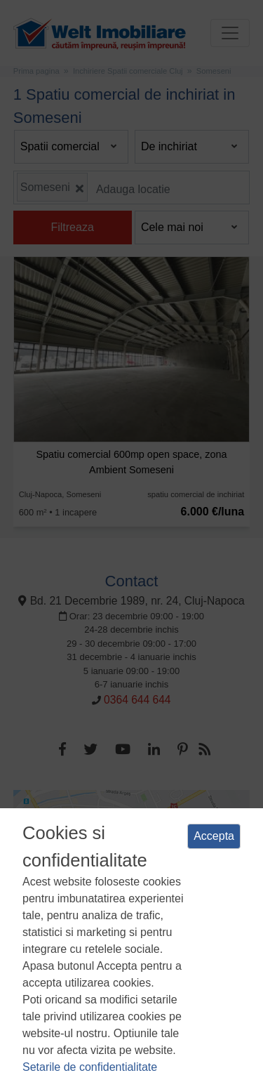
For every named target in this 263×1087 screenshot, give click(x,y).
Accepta (214, 836)
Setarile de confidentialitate (89, 1067)
